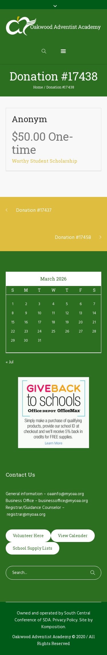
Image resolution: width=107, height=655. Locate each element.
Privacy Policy (65, 620)
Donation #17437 (34, 210)
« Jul (9, 362)
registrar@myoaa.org (26, 514)
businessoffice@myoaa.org (63, 500)
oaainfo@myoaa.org (65, 494)
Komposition (53, 627)
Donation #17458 (73, 237)
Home (38, 87)
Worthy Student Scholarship (44, 161)
